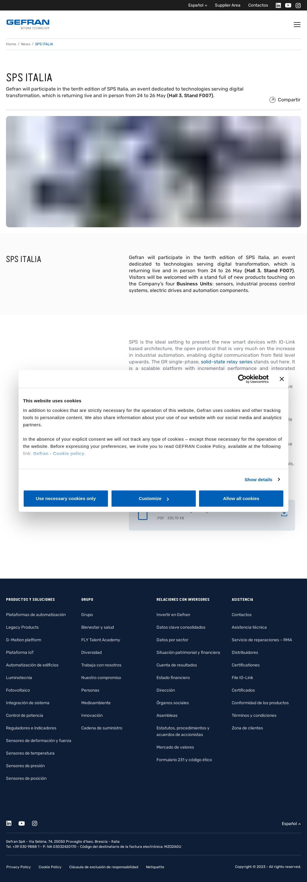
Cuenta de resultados (176, 665)
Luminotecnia (19, 677)
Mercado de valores (175, 747)
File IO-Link (242, 677)
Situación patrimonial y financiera (188, 652)
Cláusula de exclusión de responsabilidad (103, 867)
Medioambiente (96, 702)
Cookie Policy (50, 867)
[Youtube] (286, 5)
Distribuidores (245, 652)
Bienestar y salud (97, 627)
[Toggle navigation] (297, 24)
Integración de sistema (27, 702)
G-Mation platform (23, 639)
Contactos (258, 5)
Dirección (165, 690)
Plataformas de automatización (36, 614)
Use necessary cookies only (66, 498)
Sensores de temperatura (30, 753)
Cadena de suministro (101, 728)
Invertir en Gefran (173, 614)
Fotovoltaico (18, 690)
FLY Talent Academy (100, 639)
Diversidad (91, 652)
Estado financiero (173, 677)
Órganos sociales (172, 702)
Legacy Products (22, 627)
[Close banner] (282, 379)
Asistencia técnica (249, 627)
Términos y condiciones (254, 715)
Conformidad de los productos (260, 702)
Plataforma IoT (20, 652)
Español (195, 5)
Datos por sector (172, 639)
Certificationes (246, 665)
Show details (259, 479)
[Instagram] (296, 5)
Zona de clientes (247, 728)
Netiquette (155, 867)
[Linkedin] (276, 5)
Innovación (92, 715)
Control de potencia (24, 715)
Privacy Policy (18, 867)
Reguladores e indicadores (31, 728)
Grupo (87, 614)
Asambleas (166, 715)
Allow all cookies (241, 498)
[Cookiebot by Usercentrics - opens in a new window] (242, 378)
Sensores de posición (26, 778)
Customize (154, 498)
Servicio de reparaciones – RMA (262, 639)
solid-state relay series (226, 362)
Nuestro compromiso (101, 677)
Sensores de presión (25, 765)
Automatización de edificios (32, 665)
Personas (90, 690)
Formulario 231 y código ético (184, 759)
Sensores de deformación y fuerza (38, 740)
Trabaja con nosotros (101, 665)
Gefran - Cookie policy (58, 453)
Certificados (243, 690)
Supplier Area (227, 5)
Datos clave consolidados (180, 627)
